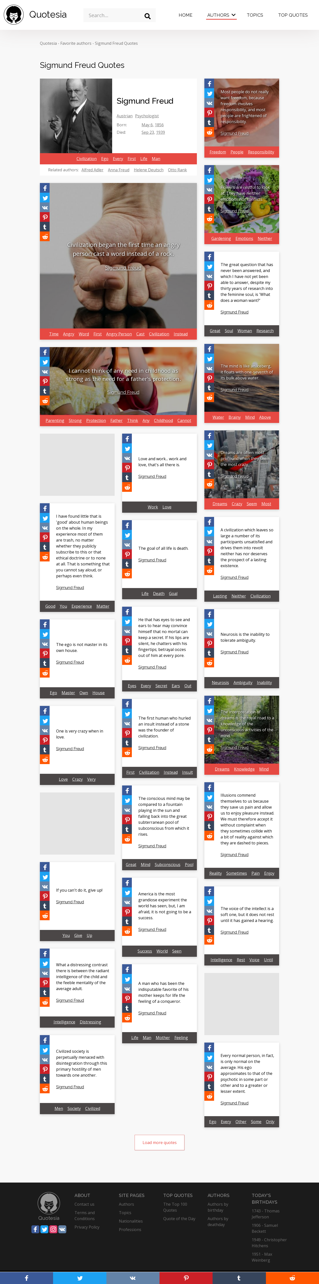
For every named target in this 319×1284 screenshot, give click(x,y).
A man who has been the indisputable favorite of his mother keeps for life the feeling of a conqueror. (163, 992)
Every (118, 158)
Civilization (87, 158)
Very (91, 779)
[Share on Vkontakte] (45, 207)
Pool (189, 864)
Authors (218, 15)
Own (84, 692)
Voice (254, 960)
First (132, 158)
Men (59, 1108)
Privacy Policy (87, 1227)
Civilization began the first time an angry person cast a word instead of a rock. (123, 249)
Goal (173, 593)
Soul (229, 330)
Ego (104, 158)
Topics (255, 15)
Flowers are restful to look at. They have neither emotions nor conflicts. (245, 193)
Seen (176, 951)
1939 (160, 132)
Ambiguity (243, 682)
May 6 (147, 125)
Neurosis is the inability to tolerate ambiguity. (245, 637)
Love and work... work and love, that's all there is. (162, 461)
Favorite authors (75, 43)
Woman (245, 330)
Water (218, 417)
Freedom (218, 152)
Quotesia (48, 43)
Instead (181, 334)
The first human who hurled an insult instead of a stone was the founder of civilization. (164, 727)
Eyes (132, 685)
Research (265, 330)
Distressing (90, 1022)
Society (74, 1108)
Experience (82, 606)
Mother (163, 1037)
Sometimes (236, 873)
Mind (250, 417)
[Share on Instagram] (53, 1229)
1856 (159, 125)
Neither (265, 238)
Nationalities (131, 1221)
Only (270, 1121)
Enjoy (269, 873)
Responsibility (261, 152)
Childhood (163, 420)
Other (241, 1121)
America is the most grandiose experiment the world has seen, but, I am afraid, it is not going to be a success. (164, 905)
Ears (176, 685)
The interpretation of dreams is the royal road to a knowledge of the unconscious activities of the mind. (247, 723)
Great (215, 330)
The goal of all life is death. (163, 548)
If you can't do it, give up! (79, 890)
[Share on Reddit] (45, 236)
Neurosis (220, 682)
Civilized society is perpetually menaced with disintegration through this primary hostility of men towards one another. (81, 1063)
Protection (96, 420)
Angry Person (119, 334)
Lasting (220, 596)
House (98, 692)
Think (132, 420)
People (237, 152)
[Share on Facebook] (45, 188)
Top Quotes (293, 15)
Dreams (220, 503)
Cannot (184, 420)
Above (265, 417)
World (162, 951)
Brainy (235, 417)
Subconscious (167, 864)
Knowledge (244, 769)
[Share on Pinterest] (45, 217)
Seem (252, 503)
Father (116, 420)
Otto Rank (177, 170)
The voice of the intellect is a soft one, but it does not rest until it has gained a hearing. (247, 914)
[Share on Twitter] (45, 197)
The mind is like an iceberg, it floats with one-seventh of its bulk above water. (247, 372)
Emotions (244, 238)
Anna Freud (118, 170)
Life (143, 158)
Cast (140, 334)
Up (89, 935)
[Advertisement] (77, 465)
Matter (102, 606)
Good (50, 606)
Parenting (55, 420)
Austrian (125, 116)
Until (268, 960)
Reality (215, 873)
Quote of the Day (179, 1218)
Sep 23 (148, 132)
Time (54, 334)
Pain (255, 873)
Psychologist (147, 116)
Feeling (181, 1037)
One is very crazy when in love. (79, 734)
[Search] (148, 16)
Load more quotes (160, 1142)
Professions (130, 1229)
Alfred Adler (92, 170)
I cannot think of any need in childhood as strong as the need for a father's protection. (123, 374)
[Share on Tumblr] (45, 226)
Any (146, 420)
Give (78, 935)
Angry (68, 334)
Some (256, 1121)
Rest (241, 960)
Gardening (221, 238)
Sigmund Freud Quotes (116, 43)
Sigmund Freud (123, 268)
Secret (161, 685)
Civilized (92, 1108)
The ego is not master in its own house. (81, 647)
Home (185, 15)
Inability (264, 682)
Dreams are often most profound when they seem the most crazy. (245, 458)
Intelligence (221, 960)
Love (166, 507)
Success (145, 951)
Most (266, 503)
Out (187, 685)
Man (156, 158)
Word (84, 334)
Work (153, 507)
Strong (75, 420)
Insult (187, 772)
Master (68, 692)
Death (158, 593)
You (63, 606)
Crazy (237, 503)
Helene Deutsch (148, 170)
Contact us (84, 1204)
